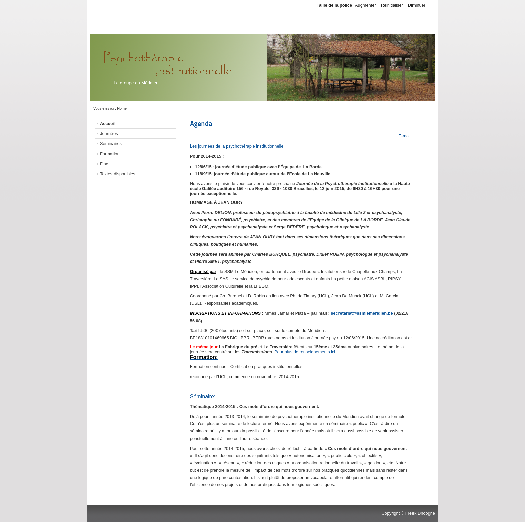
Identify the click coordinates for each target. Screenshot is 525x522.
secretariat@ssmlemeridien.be (362, 313)
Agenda (201, 124)
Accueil (108, 123)
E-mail (404, 135)
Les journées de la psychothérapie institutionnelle (237, 146)
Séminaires (111, 143)
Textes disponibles (117, 173)
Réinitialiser (392, 5)
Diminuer (416, 5)
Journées (109, 133)
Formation (110, 153)
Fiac (104, 163)
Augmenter (365, 5)
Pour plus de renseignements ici (304, 351)
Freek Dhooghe (420, 513)
